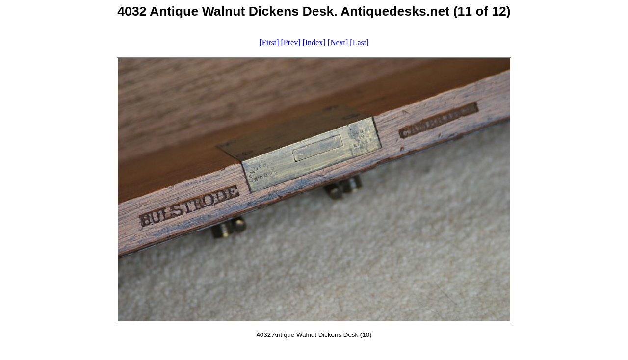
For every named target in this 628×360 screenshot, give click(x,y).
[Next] (338, 42)
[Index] (313, 42)
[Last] (359, 42)
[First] (269, 42)
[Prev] (290, 42)
